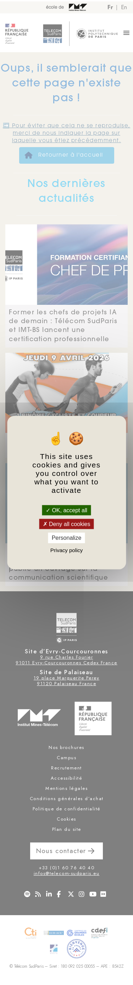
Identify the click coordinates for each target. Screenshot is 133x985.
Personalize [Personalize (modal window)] (67, 538)
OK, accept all (66, 510)
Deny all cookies (66, 524)
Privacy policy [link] (66, 550)
